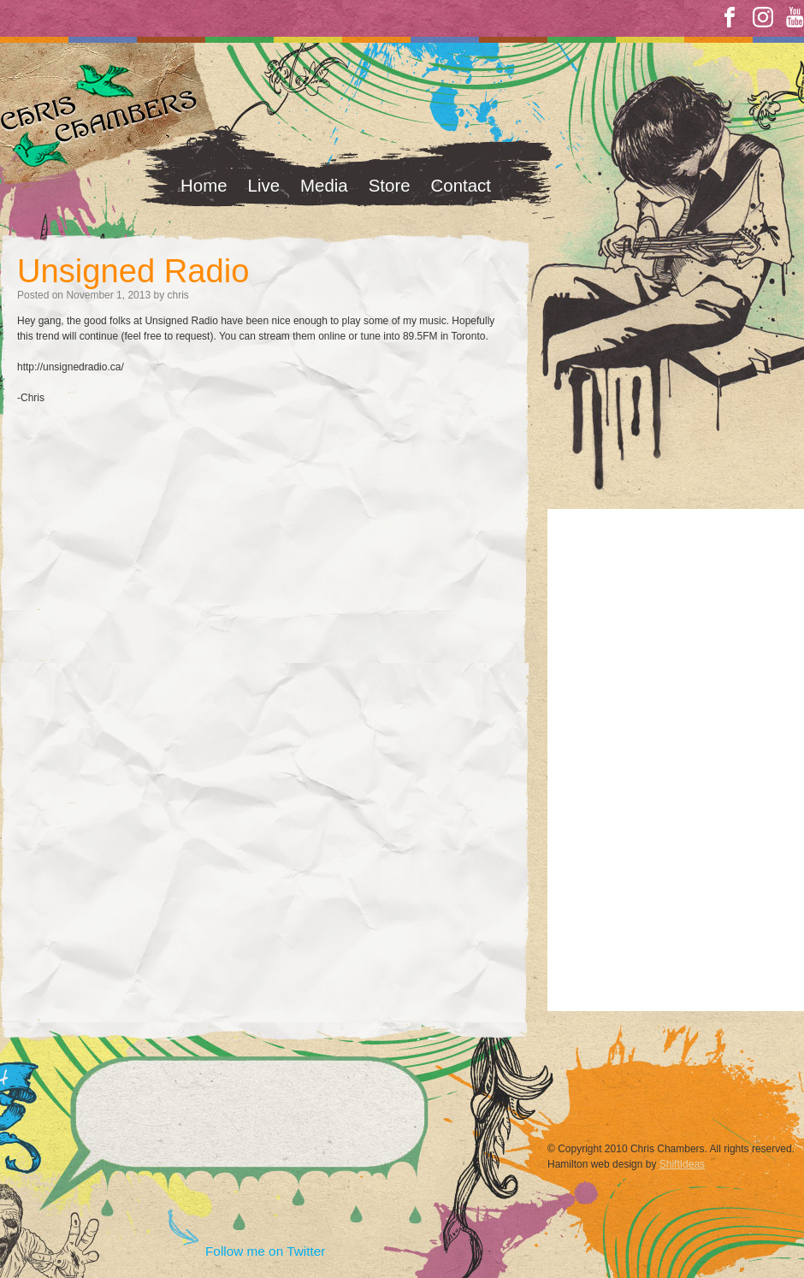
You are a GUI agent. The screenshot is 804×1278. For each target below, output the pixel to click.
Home (204, 185)
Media (324, 185)
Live (264, 185)
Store (390, 185)
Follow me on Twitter (265, 1251)
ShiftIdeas (682, 1164)
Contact (461, 185)
